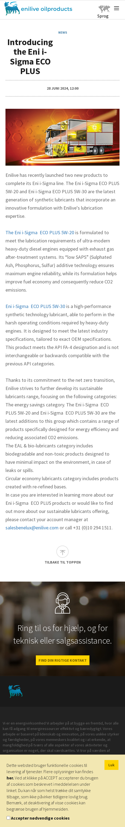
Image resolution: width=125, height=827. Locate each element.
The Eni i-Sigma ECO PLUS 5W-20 (39, 232)
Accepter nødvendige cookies (40, 818)
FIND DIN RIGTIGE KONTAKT (63, 660)
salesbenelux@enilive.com (32, 527)
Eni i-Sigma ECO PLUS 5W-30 (35, 306)
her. (10, 778)
